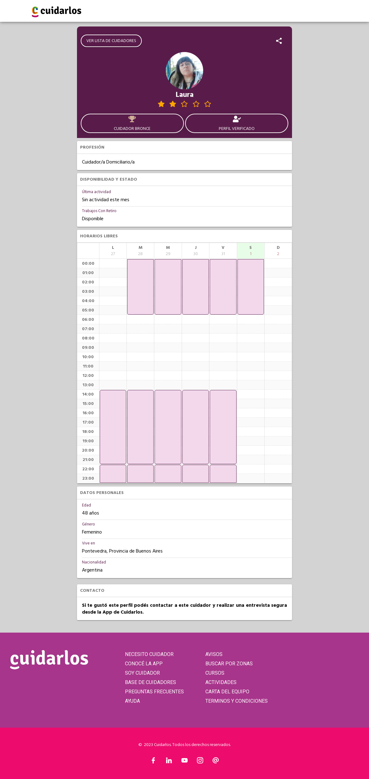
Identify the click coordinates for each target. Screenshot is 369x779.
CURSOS (214, 673)
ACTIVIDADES (221, 682)
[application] (113, 427)
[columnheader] (113, 251)
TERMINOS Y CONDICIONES (236, 701)
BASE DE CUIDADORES (150, 682)
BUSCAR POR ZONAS (229, 664)
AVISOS (214, 654)
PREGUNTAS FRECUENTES (154, 692)
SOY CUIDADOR (142, 673)
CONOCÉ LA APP (144, 664)
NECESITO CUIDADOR (149, 654)
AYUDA (132, 701)
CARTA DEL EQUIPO (227, 692)
